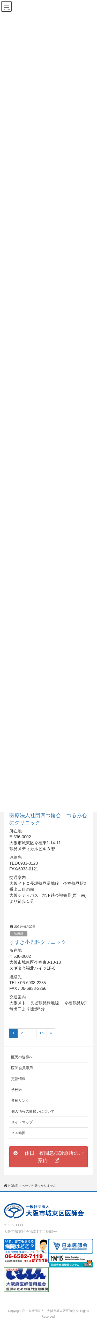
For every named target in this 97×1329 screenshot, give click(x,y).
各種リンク (20, 1100)
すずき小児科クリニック (37, 942)
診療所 (18, 934)
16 (42, 1033)
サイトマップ (22, 1122)
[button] (48, 1156)
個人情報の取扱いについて (33, 1111)
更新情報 (18, 1079)
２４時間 (18, 1133)
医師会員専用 (22, 1068)
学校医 (16, 1090)
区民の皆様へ (22, 1057)
